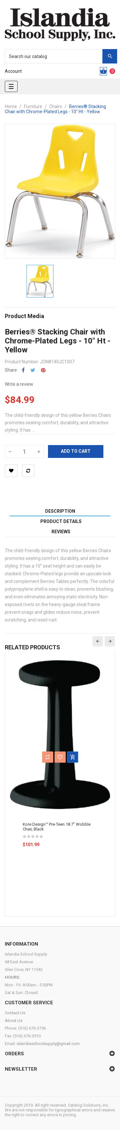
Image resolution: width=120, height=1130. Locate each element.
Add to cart (76, 451)
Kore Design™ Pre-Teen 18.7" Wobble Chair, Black (57, 826)
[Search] (57, 56)
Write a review (19, 384)
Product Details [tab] (61, 521)
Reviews (61, 531)
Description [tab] (60, 511)
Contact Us (15, 1012)
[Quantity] (24, 451)
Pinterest (43, 370)
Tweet (32, 370)
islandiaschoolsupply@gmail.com (48, 1043)
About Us (13, 1020)
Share (23, 370)
